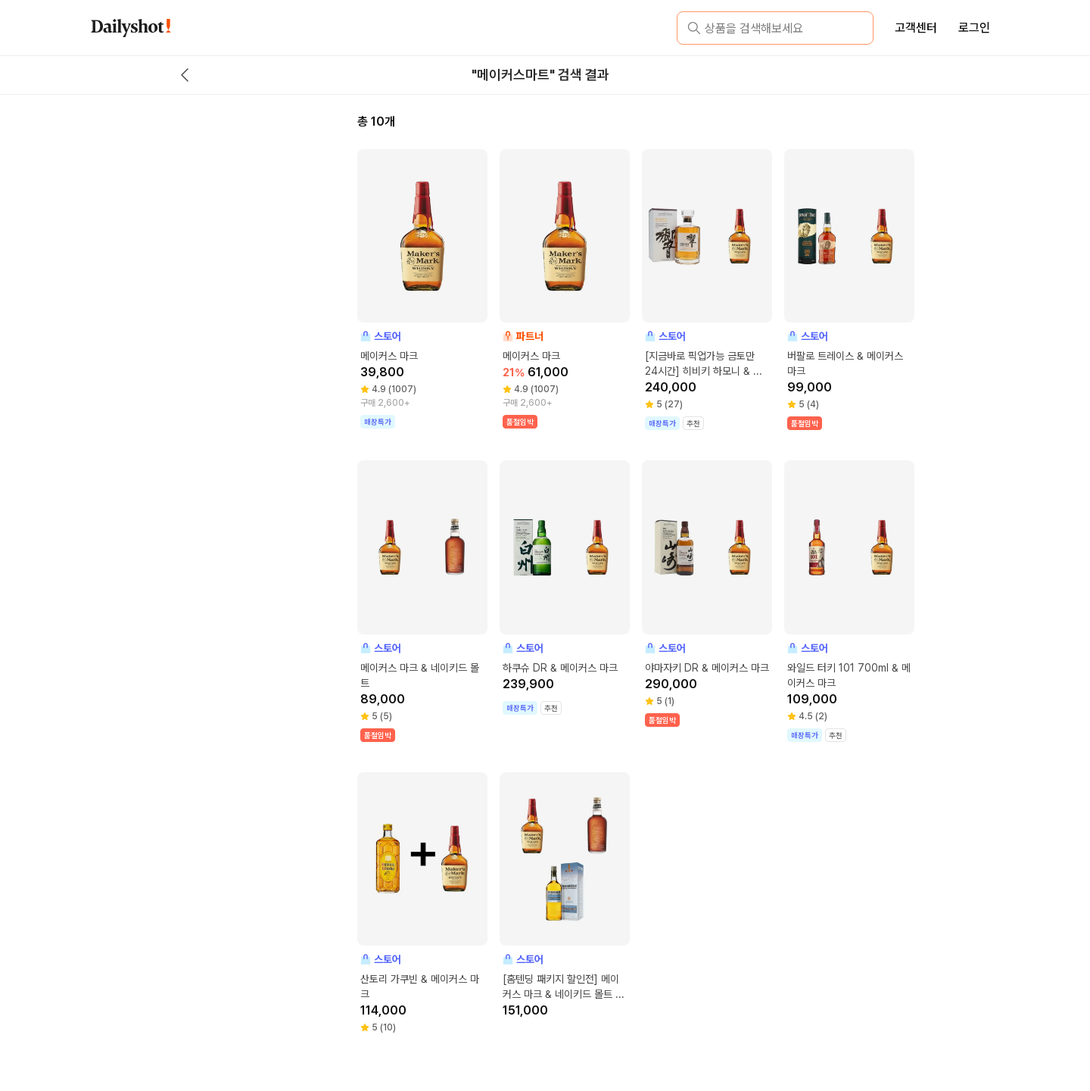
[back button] (185, 75)
